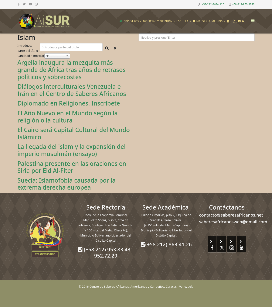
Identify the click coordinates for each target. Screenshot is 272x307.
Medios (217, 21)
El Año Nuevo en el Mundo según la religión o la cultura (67, 116)
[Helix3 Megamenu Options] (252, 19)
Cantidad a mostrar (30, 56)
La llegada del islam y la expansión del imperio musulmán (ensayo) (71, 150)
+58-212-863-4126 (213, 4)
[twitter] (24, 4)
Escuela (183, 21)
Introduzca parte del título (28, 48)
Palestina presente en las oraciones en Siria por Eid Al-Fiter (71, 167)
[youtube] (30, 4)
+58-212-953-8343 (243, 4)
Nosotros (131, 21)
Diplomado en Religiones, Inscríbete (68, 103)
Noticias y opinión (157, 21)
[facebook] (19, 4)
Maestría (201, 21)
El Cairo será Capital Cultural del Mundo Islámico (73, 133)
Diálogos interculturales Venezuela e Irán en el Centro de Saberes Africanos (71, 90)
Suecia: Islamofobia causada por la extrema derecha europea (66, 184)
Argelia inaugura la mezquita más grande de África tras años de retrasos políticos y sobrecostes (71, 69)
